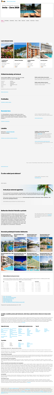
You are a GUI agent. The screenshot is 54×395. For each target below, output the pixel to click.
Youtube (41, 391)
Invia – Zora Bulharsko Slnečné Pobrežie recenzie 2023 (13, 302)
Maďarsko (28, 335)
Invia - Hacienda (3, 332)
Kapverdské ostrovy (21, 333)
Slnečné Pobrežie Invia (21, 201)
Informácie (32, 20)
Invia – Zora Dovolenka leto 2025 (9, 297)
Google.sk (23, 391)
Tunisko (19, 332)
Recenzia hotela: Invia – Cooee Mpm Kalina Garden (33, 254)
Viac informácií (27, 389)
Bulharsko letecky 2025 (7, 301)
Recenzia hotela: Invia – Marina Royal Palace (45, 235)
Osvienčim (29, 382)
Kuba (28, 344)
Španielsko (20, 331)
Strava (16, 20)
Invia (36, 328)
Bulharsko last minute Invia (8, 298)
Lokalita (27, 20)
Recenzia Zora (5, 111)
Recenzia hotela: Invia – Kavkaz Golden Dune (32, 235)
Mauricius (28, 345)
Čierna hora (20, 329)
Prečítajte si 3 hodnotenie (5, 121)
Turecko (28, 332)
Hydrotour (46, 329)
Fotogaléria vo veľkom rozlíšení (6, 102)
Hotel (2, 20)
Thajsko (19, 346)
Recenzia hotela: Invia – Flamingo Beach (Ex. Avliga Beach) (7, 236)
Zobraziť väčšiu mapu (4, 166)
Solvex (45, 331)
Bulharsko (20, 328)
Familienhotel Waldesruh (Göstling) (5, 62)
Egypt (28, 329)
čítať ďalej (23, 322)
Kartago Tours (38, 330)
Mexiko (19, 345)
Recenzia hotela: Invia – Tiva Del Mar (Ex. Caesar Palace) (46, 254)
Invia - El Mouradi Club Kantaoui (13, 333)
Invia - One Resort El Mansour (13, 329)
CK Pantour (37, 331)
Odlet (19, 20)
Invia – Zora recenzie (7, 296)
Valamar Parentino (19, 60)
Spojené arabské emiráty (29, 334)
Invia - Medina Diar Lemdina (4, 337)
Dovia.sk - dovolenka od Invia (14, 388)
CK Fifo (37, 329)
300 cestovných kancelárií (28, 197)
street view (40, 133)
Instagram (50, 214)
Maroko (28, 342)
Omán (19, 342)
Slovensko (20, 335)
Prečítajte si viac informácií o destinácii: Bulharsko (9, 138)
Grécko (19, 330)
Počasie (37, 20)
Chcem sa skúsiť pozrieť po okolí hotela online (42, 141)
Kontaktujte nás (38, 177)
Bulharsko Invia (14, 201)
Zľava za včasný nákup (11, 1)
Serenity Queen (43, 60)
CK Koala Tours (46, 330)
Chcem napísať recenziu (39, 118)
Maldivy (28, 346)
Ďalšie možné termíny (4, 91)
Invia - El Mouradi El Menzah (13, 331)
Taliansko (28, 331)
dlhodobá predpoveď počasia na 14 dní (13, 214)
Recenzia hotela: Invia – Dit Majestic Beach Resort (20, 254)
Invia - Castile (3, 334)
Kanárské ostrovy (30, 343)
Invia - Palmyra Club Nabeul (4, 331)
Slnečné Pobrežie (10, 131)
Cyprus (28, 328)
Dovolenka (12, 20)
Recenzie (23, 20)
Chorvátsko (29, 330)
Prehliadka (6, 20)
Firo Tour (45, 328)
